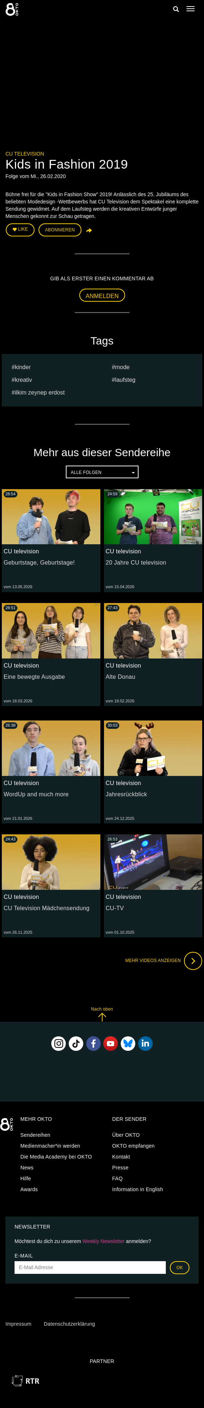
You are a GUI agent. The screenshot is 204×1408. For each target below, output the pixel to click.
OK (179, 1267)
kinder (23, 367)
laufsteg (125, 380)
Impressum (18, 1324)
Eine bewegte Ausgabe (34, 677)
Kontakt (121, 1157)
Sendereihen (35, 1135)
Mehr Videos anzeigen (163, 961)
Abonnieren (60, 229)
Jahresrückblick (126, 794)
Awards (29, 1189)
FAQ (117, 1178)
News (26, 1167)
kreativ (23, 380)
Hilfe (25, 1178)
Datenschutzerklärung (69, 1324)
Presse (120, 1167)
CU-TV (115, 908)
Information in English (137, 1189)
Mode (122, 367)
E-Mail (24, 1256)
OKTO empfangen (133, 1146)
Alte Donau (121, 677)
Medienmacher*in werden (50, 1146)
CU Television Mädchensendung (46, 908)
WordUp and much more (36, 794)
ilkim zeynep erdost (40, 392)
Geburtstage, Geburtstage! (39, 563)
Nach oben (102, 1014)
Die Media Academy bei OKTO (56, 1157)
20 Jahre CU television (136, 563)
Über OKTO (126, 1135)
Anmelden (102, 296)
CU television (24, 154)
